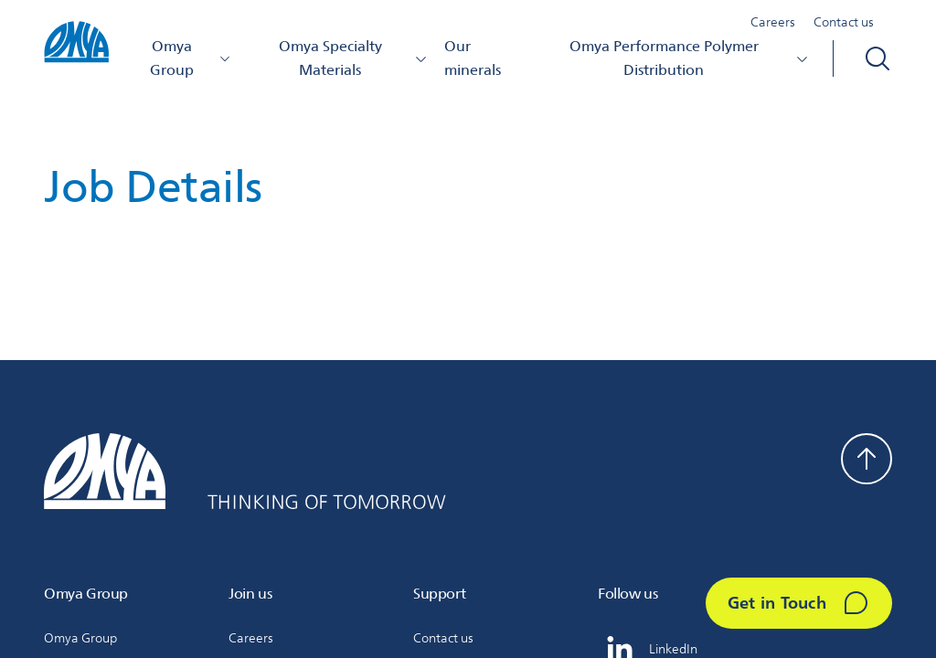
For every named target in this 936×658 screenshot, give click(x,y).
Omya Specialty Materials (353, 58)
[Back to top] (866, 458)
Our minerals (472, 58)
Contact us (844, 22)
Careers (772, 22)
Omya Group (191, 58)
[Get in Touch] (799, 603)
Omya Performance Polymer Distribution (689, 58)
